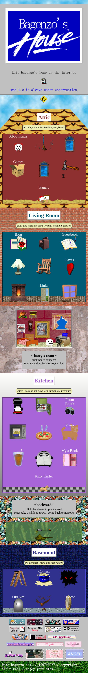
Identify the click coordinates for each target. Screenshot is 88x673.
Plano (69, 425)
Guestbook (70, 234)
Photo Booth (69, 402)
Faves (69, 260)
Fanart (44, 187)
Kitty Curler (44, 476)
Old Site (18, 597)
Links (44, 285)
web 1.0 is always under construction (44, 90)
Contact (44, 571)
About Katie (18, 136)
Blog (18, 234)
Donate (69, 597)
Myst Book (69, 451)
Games (18, 162)
